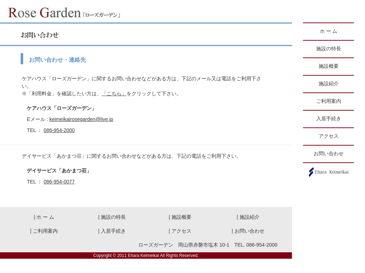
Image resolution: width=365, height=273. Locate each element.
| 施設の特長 (112, 217)
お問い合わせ (329, 153)
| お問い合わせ (248, 231)
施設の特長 (328, 48)
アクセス (329, 136)
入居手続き (328, 118)
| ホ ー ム (44, 217)
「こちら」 (114, 93)
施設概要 (329, 66)
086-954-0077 (58, 181)
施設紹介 (329, 83)
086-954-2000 (58, 130)
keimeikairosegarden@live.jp (81, 119)
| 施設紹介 (248, 217)
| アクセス (180, 231)
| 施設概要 (180, 217)
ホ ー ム (328, 31)
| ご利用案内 (44, 231)
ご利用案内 (328, 101)
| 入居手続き (112, 231)
